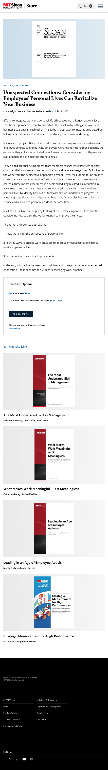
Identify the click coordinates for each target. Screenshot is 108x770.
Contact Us (42, 719)
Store (5, 706)
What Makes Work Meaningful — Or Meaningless (41, 488)
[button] (100, 6)
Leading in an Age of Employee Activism (34, 562)
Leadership (21, 85)
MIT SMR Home (10, 700)
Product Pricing (10, 713)
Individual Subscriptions (47, 700)
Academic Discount (11, 719)
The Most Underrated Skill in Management (36, 415)
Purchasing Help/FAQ (12, 725)
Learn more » (14, 328)
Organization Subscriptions (49, 706)
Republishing (42, 713)
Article (8, 85)
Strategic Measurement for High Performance (38, 636)
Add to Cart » (21, 314)
